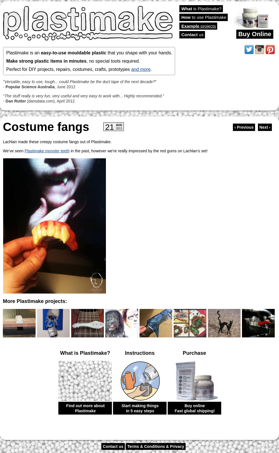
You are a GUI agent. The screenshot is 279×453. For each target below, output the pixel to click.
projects (198, 26)
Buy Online (254, 34)
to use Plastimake (203, 17)
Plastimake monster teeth (46, 151)
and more (141, 69)
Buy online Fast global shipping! (195, 408)
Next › (264, 127)
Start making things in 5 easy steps (140, 408)
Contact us (113, 446)
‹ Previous (244, 127)
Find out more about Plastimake (85, 408)
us (192, 34)
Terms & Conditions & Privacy (155, 446)
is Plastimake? (201, 8)
